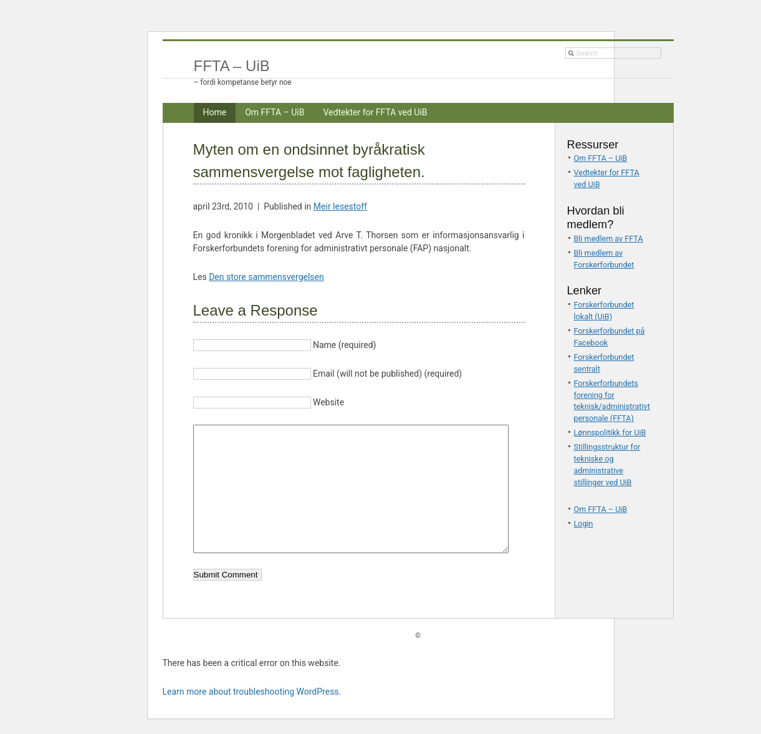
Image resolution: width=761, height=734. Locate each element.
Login (583, 523)
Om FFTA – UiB (274, 112)
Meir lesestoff (340, 206)
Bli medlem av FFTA (608, 238)
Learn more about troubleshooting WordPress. (252, 692)
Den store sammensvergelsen (266, 277)
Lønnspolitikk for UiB (610, 432)
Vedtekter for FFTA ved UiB (375, 112)
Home (215, 112)
